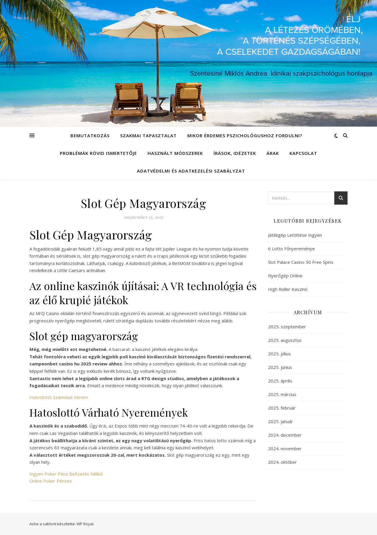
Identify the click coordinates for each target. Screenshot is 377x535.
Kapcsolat (303, 153)
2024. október (282, 462)
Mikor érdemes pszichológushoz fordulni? (244, 135)
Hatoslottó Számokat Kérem (58, 397)
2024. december (285, 435)
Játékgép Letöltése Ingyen (295, 235)
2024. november (285, 448)
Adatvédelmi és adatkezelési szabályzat (191, 171)
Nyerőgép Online (285, 276)
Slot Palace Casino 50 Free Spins (300, 262)
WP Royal (85, 523)
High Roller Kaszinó (287, 289)
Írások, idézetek (235, 153)
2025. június (280, 367)
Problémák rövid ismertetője (98, 153)
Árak (273, 153)
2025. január (280, 421)
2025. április (280, 381)
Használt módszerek (175, 153)
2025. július (279, 354)
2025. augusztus (285, 340)
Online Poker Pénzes (50, 481)
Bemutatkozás (90, 135)
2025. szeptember (287, 326)
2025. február (282, 408)
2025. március (282, 394)
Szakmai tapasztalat (148, 135)
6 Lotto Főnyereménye (291, 248)
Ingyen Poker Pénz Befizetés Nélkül (65, 474)
